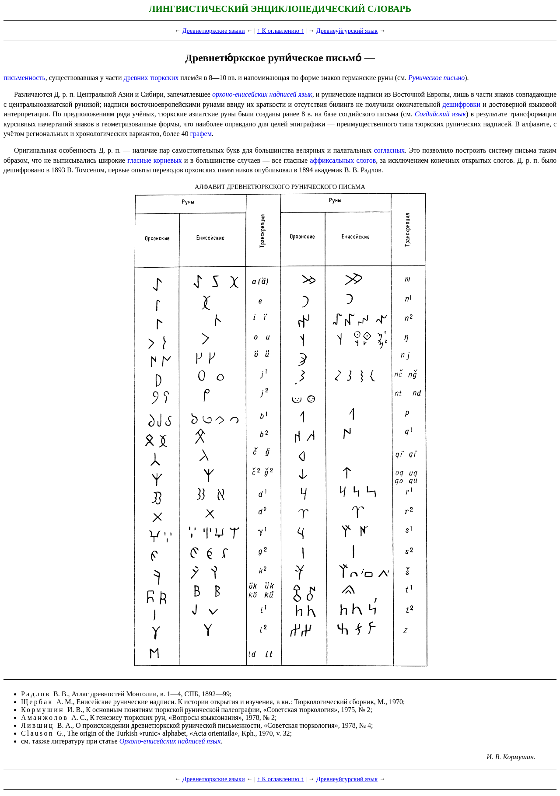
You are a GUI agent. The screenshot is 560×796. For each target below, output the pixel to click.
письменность (25, 77)
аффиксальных (332, 160)
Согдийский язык (440, 114)
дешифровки (461, 104)
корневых (168, 160)
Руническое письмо (436, 77)
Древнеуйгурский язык (347, 30)
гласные (139, 160)
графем (201, 133)
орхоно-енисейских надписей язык (262, 94)
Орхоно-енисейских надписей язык (170, 741)
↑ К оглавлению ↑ (280, 30)
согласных (389, 150)
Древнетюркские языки (213, 30)
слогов (366, 160)
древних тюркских (151, 77)
